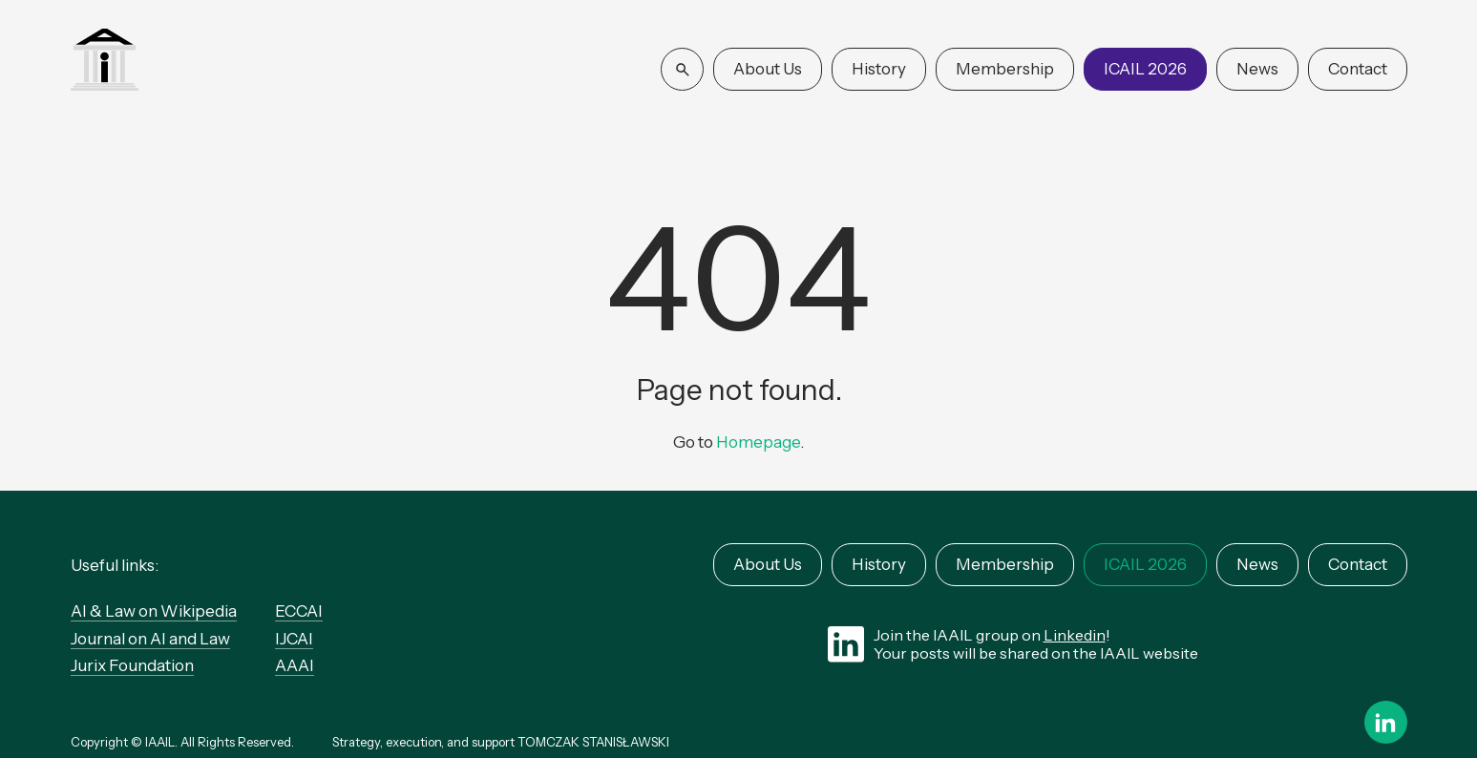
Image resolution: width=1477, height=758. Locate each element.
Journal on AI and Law (150, 638)
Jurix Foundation (132, 665)
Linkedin (1075, 634)
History (879, 68)
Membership (1005, 68)
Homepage (758, 442)
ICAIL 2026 (1145, 68)
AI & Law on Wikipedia (154, 611)
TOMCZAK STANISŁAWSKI (593, 741)
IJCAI (294, 638)
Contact (1357, 68)
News (1257, 68)
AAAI (294, 665)
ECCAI (299, 611)
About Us (767, 68)
